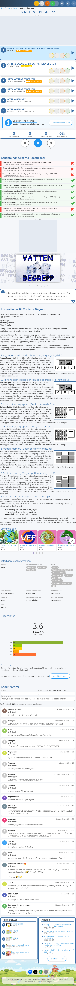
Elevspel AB (18, 979)
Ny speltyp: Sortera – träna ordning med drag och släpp (59, 944)
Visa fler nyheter (57, 959)
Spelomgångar (14, 136)
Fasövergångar (59, 573)
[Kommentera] (38, 143)
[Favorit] (25, 143)
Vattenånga (57, 575)
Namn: (3, 691)
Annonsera (27, 979)
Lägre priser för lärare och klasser (58, 931)
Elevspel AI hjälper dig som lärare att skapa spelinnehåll (58, 925)
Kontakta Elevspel (59, 676)
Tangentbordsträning (20, 945)
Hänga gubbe (17, 924)
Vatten (55, 567)
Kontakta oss (46, 979)
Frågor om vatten (8, 545)
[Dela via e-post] (46, 972)
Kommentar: (6, 696)
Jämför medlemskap (60, 122)
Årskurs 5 (42, 567)
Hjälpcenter (36, 979)
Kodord (14, 931)
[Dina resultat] (57, 3)
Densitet (68, 575)
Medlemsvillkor (30, 982)
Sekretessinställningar (44, 982)
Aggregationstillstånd (62, 570)
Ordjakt (14, 938)
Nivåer (30, 136)
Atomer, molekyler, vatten (50, 545)
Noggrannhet (62, 136)
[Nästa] (72, 541)
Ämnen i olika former (67, 545)
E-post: (41, 691)
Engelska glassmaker (20, 952)
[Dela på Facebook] (30, 972)
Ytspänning (57, 581)
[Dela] (51, 143)
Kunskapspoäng (46, 136)
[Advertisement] (38, 30)
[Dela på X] (35, 972)
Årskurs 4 (31, 567)
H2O (53, 586)
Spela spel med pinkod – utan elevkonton (56, 937)
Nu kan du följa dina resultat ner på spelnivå (59, 951)
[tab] (33, 553)
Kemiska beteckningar (62, 583)
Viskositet (56, 578)
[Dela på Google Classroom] (41, 972)
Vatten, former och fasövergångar (34, 545)
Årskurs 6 (31, 570)
